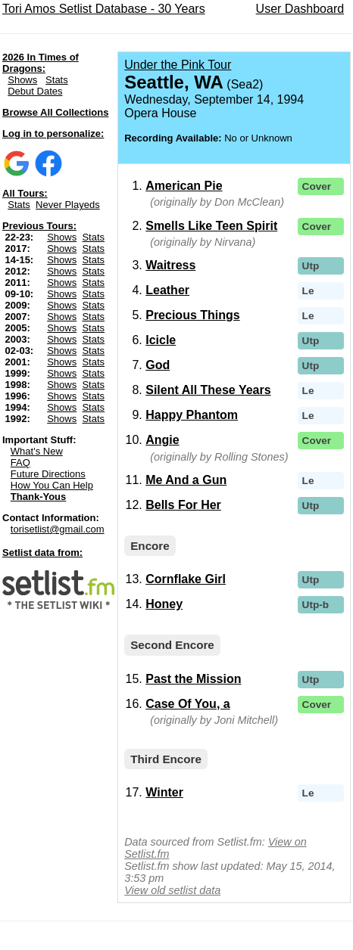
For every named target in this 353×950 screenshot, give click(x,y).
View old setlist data (172, 890)
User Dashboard (300, 8)
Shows (22, 79)
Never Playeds (68, 204)
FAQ (20, 462)
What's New (37, 451)
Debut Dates (35, 91)
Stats (56, 79)
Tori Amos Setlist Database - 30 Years (103, 8)
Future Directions (48, 474)
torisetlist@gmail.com (58, 529)
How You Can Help (52, 485)
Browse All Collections (55, 112)
